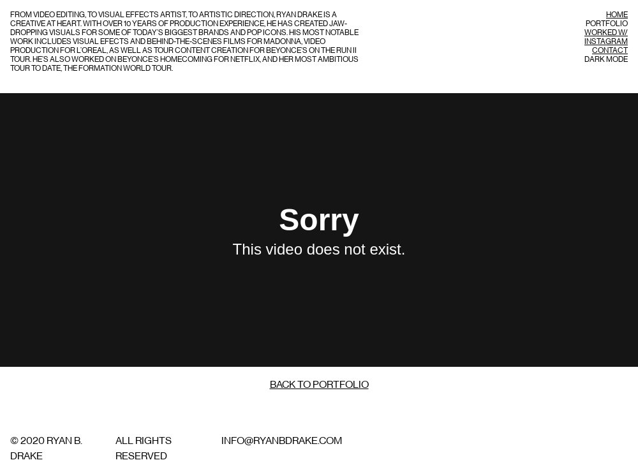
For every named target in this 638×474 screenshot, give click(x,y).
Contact (610, 50)
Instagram (606, 41)
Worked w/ (606, 32)
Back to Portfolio (319, 385)
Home (617, 15)
